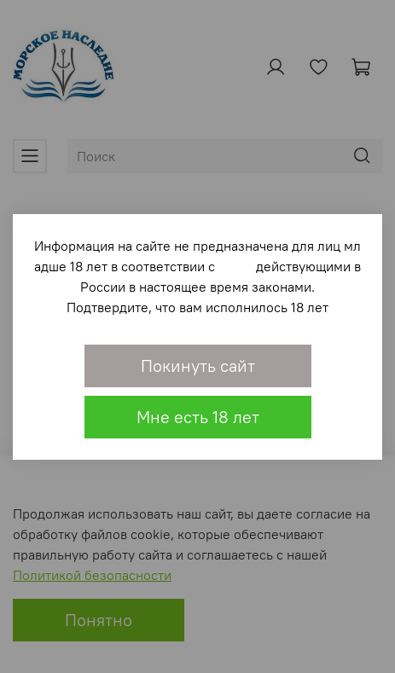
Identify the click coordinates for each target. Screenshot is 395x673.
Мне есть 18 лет (198, 416)
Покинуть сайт (198, 365)
